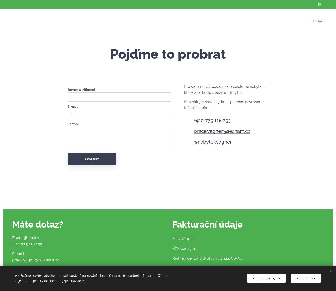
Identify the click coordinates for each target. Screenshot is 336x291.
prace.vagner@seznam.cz (222, 131)
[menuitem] (317, 21)
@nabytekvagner (213, 142)
